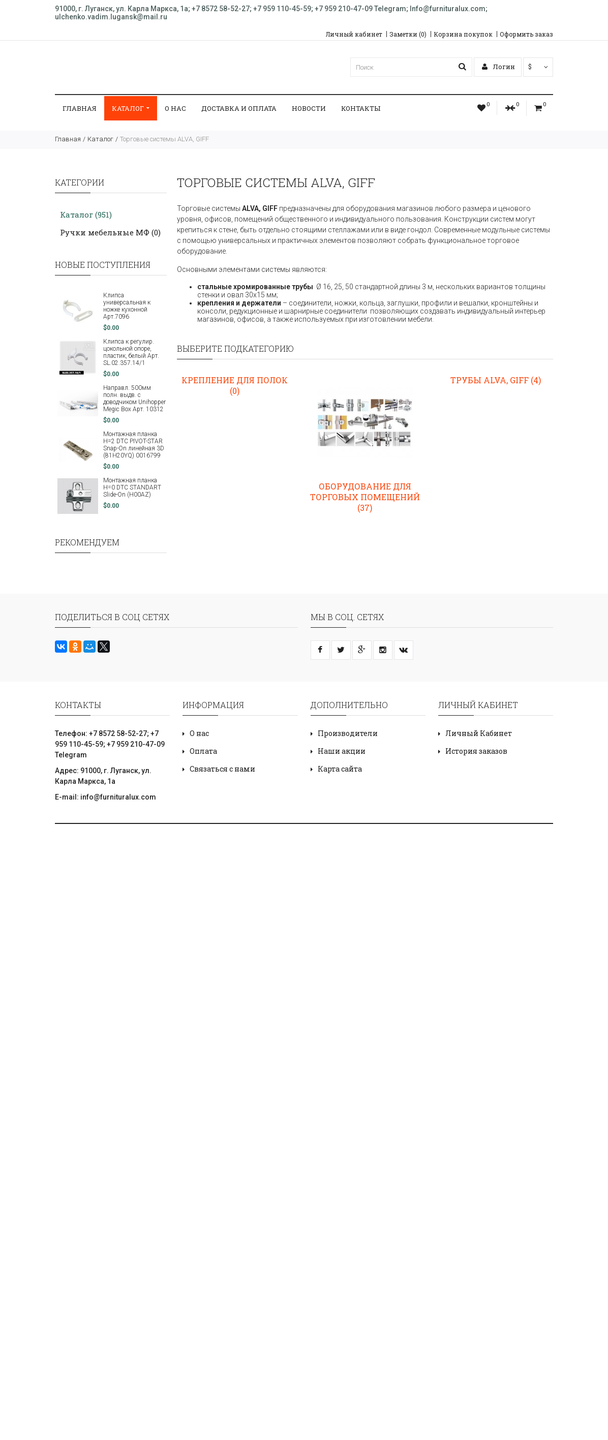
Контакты (360, 108)
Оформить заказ (526, 34)
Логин (498, 66)
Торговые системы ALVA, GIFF (164, 139)
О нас (175, 108)
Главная (80, 108)
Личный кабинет (354, 34)
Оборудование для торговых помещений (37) (365, 497)
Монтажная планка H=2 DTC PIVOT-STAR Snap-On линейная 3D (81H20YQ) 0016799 (133, 445)
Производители (348, 733)
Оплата (203, 751)
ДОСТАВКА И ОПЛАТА (239, 108)
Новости (309, 108)
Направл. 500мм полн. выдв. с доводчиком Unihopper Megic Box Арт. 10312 (134, 398)
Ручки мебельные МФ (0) (110, 232)
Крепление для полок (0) (234, 385)
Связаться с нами (222, 769)
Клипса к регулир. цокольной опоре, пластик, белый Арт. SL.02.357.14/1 (131, 352)
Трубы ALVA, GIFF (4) (495, 380)
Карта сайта (340, 769)
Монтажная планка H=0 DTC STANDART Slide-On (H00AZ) (132, 487)
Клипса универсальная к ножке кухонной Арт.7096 (126, 306)
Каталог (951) (86, 214)
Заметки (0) (408, 34)
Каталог (130, 108)
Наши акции (342, 751)
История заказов (476, 751)
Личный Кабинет (478, 733)
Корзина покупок (463, 34)
